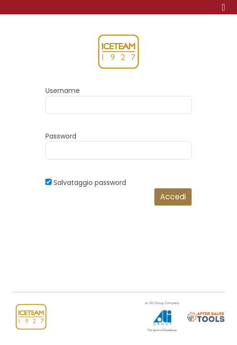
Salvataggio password (90, 182)
